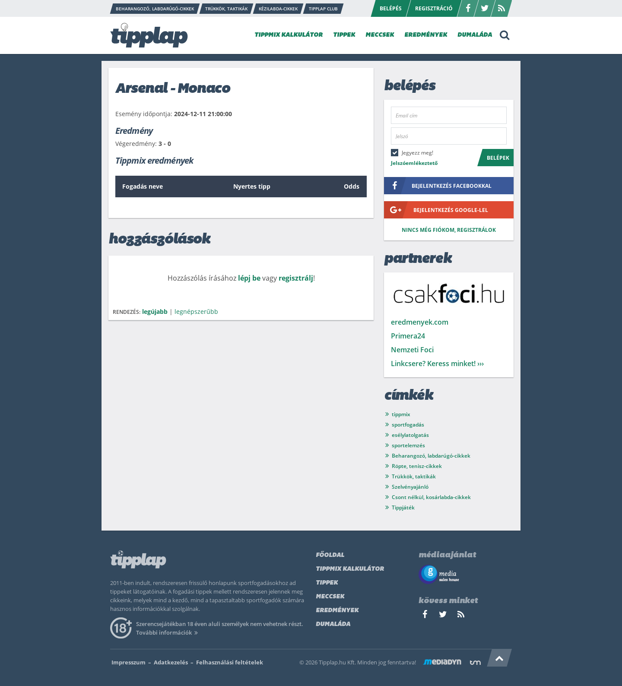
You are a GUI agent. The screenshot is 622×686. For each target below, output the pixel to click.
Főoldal (330, 555)
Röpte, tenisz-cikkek (417, 466)
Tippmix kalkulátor (350, 569)
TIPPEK (344, 35)
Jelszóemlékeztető (414, 163)
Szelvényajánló (410, 486)
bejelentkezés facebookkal (438, 185)
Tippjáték (403, 507)
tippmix (401, 414)
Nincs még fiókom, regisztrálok (449, 230)
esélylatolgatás (410, 435)
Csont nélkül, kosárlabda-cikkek (431, 497)
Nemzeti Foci (412, 349)
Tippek (327, 583)
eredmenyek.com (419, 322)
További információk (168, 632)
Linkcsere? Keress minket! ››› (437, 363)
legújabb (155, 311)
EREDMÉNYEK (425, 35)
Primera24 (408, 336)
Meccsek (330, 597)
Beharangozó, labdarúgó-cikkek (431, 455)
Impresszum (128, 662)
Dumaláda (333, 624)
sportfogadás (408, 424)
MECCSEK (379, 35)
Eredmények (337, 610)
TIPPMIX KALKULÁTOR (288, 35)
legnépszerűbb (196, 311)
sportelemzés (408, 445)
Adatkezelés (171, 662)
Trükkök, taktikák (414, 476)
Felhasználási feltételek (229, 662)
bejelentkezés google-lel (436, 209)
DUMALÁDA (474, 35)
